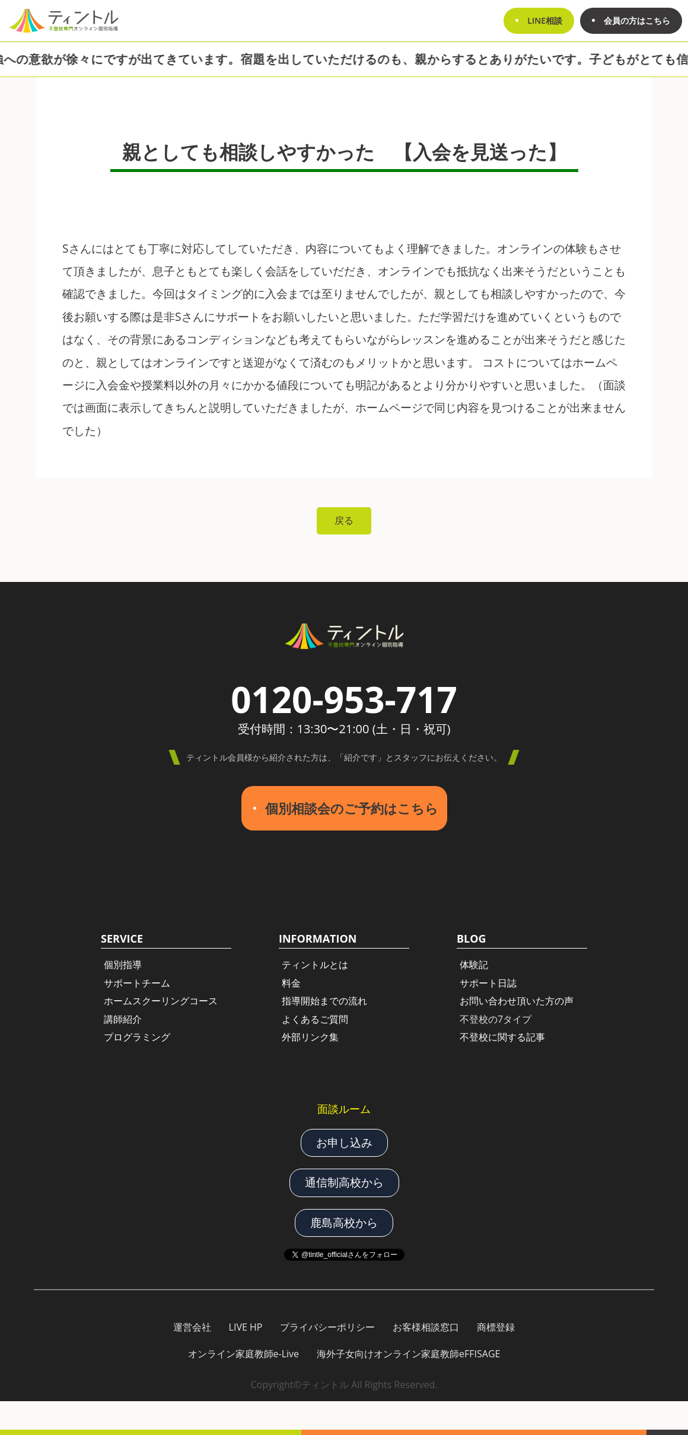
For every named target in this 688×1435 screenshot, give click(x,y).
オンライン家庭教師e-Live (244, 1353)
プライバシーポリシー (327, 1327)
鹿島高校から (344, 1222)
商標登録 (496, 1327)
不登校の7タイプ (495, 1019)
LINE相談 (544, 20)
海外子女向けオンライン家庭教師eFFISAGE (408, 1353)
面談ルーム (344, 1109)
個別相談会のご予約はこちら (351, 808)
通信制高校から (344, 1182)
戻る (344, 520)
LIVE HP (246, 1327)
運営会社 (192, 1327)
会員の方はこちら (637, 20)
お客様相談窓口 (426, 1327)
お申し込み (344, 1142)
